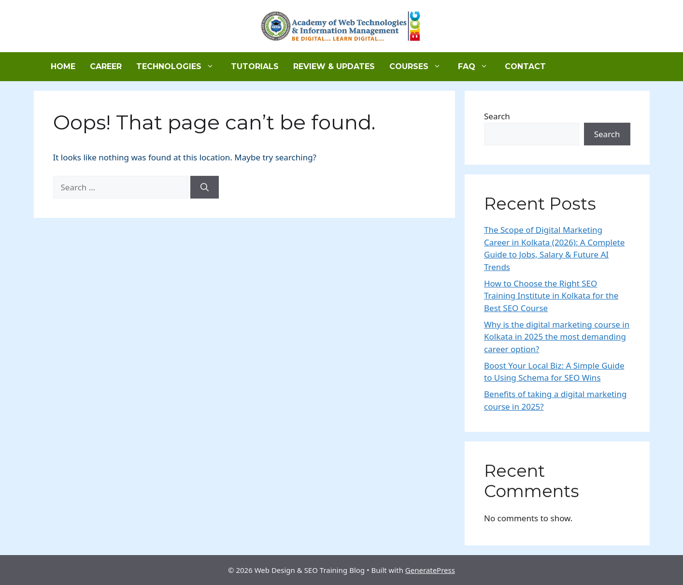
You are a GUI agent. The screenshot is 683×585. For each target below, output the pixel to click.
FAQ (478, 66)
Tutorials (255, 66)
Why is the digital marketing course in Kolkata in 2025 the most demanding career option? (556, 337)
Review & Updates (334, 66)
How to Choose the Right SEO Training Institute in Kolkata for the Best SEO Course (551, 296)
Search (497, 116)
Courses (420, 66)
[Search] (204, 187)
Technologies (180, 66)
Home (63, 66)
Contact (525, 66)
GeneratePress (430, 570)
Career (106, 66)
